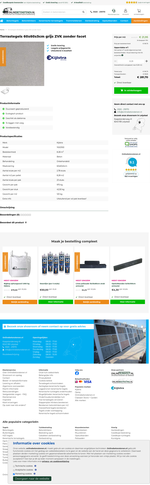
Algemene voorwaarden (13, 386)
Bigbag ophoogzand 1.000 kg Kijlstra (16, 285)
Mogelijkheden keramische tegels (54, 394)
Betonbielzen (81, 430)
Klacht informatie (10, 389)
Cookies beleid (45, 381)
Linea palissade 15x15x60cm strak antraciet (90, 285)
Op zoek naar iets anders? (14, 405)
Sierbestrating (92, 20)
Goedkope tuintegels (120, 435)
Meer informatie (55, 302)
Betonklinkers (29, 20)
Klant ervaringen (10, 402)
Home (2, 30)
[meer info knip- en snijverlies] (121, 55)
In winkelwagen (130, 90)
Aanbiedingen (117, 430)
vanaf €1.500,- (57, 3)
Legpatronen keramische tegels (53, 389)
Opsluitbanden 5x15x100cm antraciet (124, 285)
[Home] (19, 10)
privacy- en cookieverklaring (55, 461)
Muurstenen (80, 433)
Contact (124, 20)
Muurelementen (82, 427)
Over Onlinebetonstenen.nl (15, 372)
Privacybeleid (45, 378)
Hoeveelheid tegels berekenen (52, 408)
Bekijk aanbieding (19, 302)
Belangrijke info (46, 375)
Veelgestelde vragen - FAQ (15, 394)
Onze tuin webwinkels (49, 372)
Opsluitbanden (109, 20)
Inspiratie (7, 400)
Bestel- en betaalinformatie (15, 381)
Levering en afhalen (11, 383)
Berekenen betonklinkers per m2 (54, 405)
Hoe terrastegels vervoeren (51, 400)
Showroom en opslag (12, 375)
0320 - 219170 (97, 12)
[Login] (125, 12)
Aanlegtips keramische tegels (52, 386)
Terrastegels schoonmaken (51, 383)
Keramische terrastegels (51, 20)
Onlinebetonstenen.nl (85, 395)
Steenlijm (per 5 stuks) (49, 284)
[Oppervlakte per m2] (130, 61)
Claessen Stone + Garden (86, 398)
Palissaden (80, 438)
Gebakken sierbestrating (50, 435)
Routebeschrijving (11, 354)
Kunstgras (115, 438)
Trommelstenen (74, 20)
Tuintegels (7, 457)
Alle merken (80, 400)
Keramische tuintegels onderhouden (55, 391)
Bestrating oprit (46, 433)
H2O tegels (8, 435)
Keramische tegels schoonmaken (54, 413)
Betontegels (12, 20)
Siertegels (7, 446)
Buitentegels (8, 433)
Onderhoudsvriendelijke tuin (52, 397)
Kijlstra (29, 3)
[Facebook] (77, 373)
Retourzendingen (10, 391)
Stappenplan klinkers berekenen (53, 402)
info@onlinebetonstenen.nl (128, 112)
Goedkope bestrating (120, 433)
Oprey (78, 392)
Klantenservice (9, 397)
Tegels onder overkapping (50, 411)
